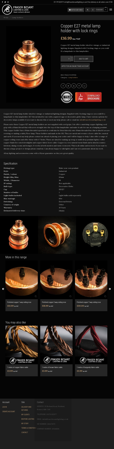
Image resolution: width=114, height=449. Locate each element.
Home (6, 17)
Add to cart (83, 59)
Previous (3, 289)
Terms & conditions (18, 428)
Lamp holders (17, 17)
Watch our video (76, 10)
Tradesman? (99, 9)
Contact (14, 432)
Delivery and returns (16, 408)
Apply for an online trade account (75, 66)
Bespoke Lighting (17, 419)
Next (110, 289)
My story (14, 423)
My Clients (15, 415)
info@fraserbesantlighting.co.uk (89, 120)
